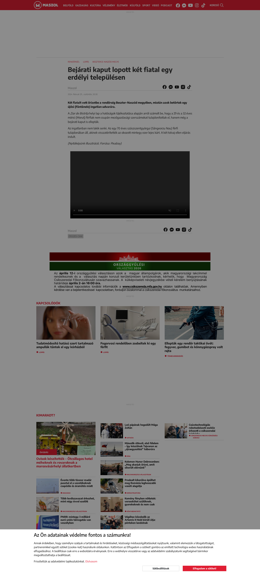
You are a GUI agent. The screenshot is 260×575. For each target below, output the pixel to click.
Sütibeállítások (161, 568)
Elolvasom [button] (91, 561)
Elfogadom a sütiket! (204, 568)
